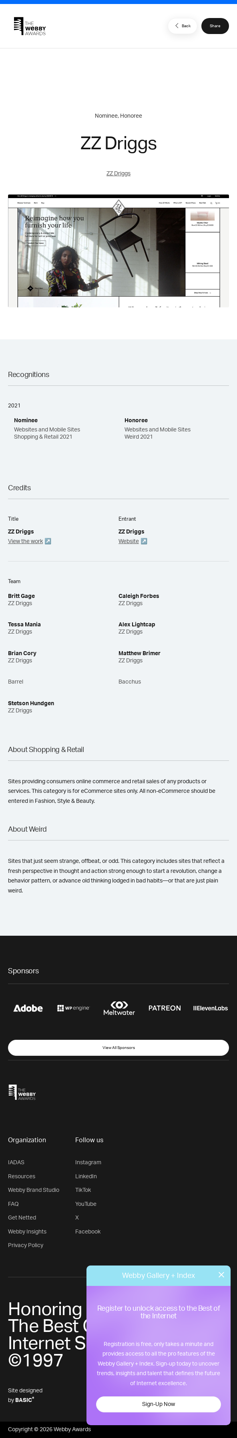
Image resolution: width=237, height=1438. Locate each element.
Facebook (87, 1232)
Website (128, 541)
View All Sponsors (118, 1048)
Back (182, 26)
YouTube (85, 1204)
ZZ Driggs (118, 173)
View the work (25, 541)
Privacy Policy (25, 1245)
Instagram (88, 1162)
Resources (21, 1176)
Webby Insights (27, 1232)
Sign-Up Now (158, 1404)
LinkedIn (86, 1176)
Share (215, 26)
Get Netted (22, 1218)
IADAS (16, 1162)
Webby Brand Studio (33, 1190)
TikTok (83, 1190)
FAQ (13, 1204)
